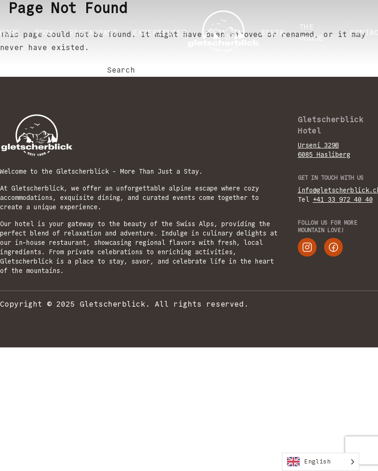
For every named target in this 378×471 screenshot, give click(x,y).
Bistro (274, 33)
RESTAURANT (93, 33)
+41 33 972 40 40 (343, 199)
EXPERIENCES (159, 33)
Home (10, 33)
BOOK (44, 33)
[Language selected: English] (320, 462)
